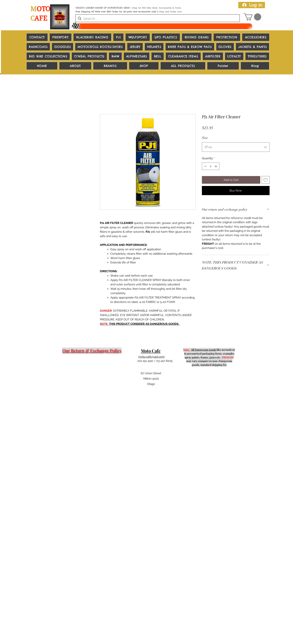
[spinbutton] (210, 166)
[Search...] (157, 19)
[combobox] (236, 147)
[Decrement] (205, 166)
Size (205, 138)
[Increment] (216, 166)
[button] (252, 17)
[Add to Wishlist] (266, 180)
